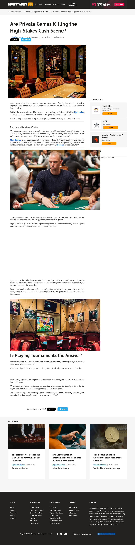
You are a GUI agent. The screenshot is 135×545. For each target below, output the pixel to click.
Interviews (33, 521)
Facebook (13, 513)
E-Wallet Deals (55, 523)
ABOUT (63, 4)
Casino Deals (54, 515)
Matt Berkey (15, 140)
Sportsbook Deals (56, 521)
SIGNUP (110, 113)
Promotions (34, 523)
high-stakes (79, 112)
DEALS (55, 4)
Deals (12, 510)
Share (26, 40)
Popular (32, 518)
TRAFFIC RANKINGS (72, 4)
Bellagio (60, 145)
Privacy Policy (74, 510)
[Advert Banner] (108, 59)
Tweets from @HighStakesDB (102, 157)
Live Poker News (36, 515)
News (12, 508)
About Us (72, 513)
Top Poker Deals (55, 510)
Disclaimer (73, 508)
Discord (12, 518)
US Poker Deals (55, 518)
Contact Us (73, 515)
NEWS (47, 4)
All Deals (53, 508)
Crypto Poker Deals (56, 513)
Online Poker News (36, 513)
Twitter (12, 515)
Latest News (34, 508)
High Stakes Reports (16, 37)
